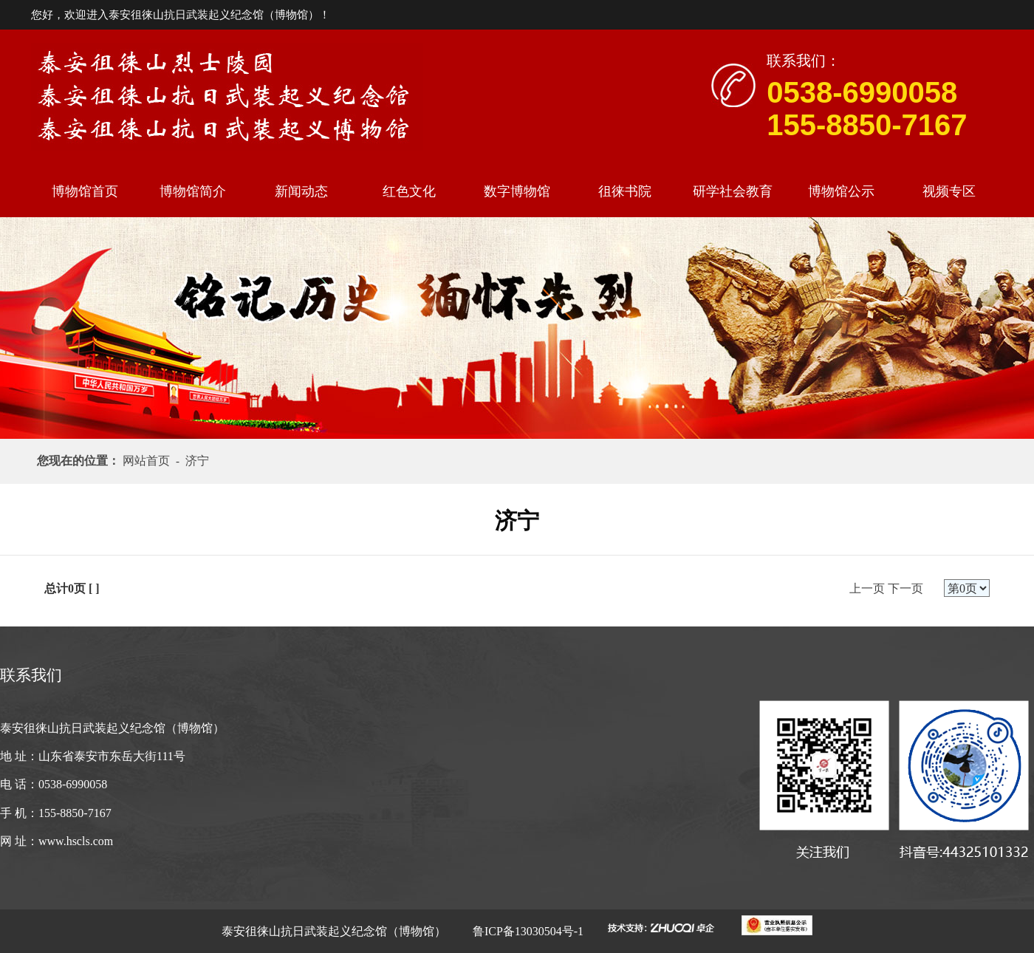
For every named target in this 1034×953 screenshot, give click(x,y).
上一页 (867, 588)
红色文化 (409, 191)
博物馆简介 (193, 191)
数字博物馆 (517, 191)
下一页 (905, 588)
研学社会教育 (733, 191)
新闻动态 (301, 191)
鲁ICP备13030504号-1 (526, 931)
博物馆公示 (841, 191)
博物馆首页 (85, 191)
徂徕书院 (624, 191)
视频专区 (949, 191)
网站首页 (149, 460)
